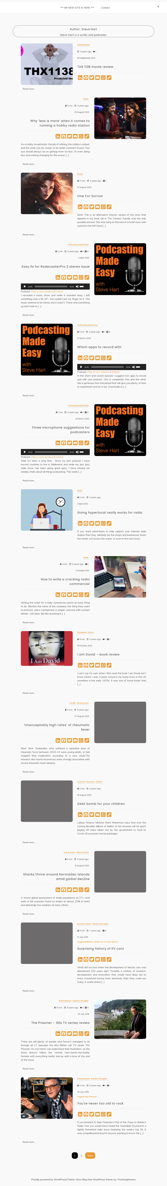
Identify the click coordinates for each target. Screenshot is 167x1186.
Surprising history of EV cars (100, 951)
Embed (59, 293)
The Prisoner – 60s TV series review (60, 1025)
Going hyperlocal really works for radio (109, 515)
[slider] (51, 289)
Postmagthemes (127, 1179)
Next (90, 1155)
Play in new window (42, 293)
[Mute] (77, 288)
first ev (114, 944)
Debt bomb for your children (101, 806)
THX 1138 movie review (95, 67)
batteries (89, 944)
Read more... (29, 88)
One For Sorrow (90, 198)
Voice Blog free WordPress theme (94, 1179)
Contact (105, 7)
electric (97, 944)
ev (102, 944)
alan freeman (91, 1099)
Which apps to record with (99, 349)
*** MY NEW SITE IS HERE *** (77, 7)
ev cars (107, 944)
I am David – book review (98, 657)
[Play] (24, 288)
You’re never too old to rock (100, 1106)
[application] (55, 289)
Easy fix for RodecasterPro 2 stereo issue (56, 269)
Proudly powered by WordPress (48, 1179)
